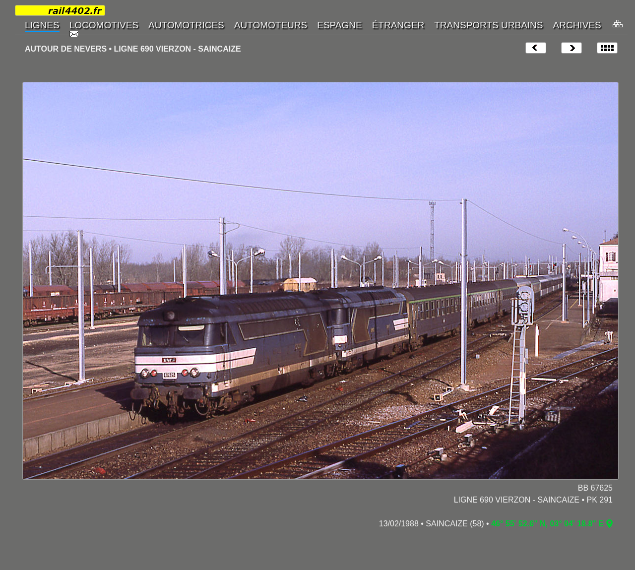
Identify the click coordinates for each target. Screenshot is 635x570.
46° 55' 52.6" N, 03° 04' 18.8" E (547, 523)
